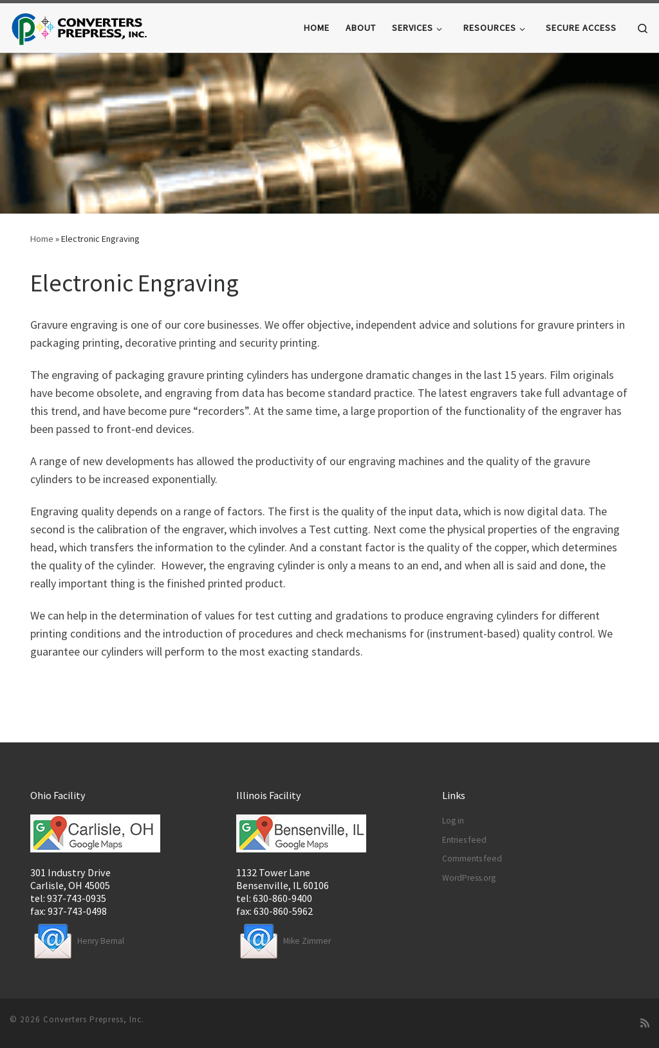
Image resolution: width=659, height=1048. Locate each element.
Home (41, 238)
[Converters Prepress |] (79, 26)
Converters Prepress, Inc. (93, 1019)
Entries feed (464, 839)
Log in (453, 820)
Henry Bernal (77, 940)
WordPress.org (469, 877)
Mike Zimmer (283, 940)
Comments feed (472, 858)
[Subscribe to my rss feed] (644, 1023)
